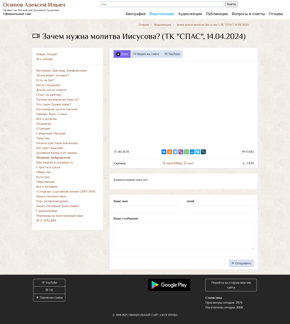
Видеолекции (161, 13)
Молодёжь (43, 124)
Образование (45, 182)
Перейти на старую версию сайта (231, 285)
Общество (43, 172)
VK (49, 290)
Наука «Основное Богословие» (57, 206)
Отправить (241, 263)
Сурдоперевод (46, 211)
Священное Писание (51, 133)
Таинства (43, 138)
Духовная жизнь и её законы (56, 153)
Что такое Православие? (53, 104)
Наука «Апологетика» (51, 196)
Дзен (122, 54)
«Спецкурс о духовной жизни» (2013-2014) (65, 191)
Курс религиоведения (52, 201)
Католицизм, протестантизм (57, 109)
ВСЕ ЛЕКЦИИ (46, 220)
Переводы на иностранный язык (59, 216)
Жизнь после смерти (51, 90)
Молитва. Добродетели (53, 157)
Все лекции (44, 59)
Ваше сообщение (126, 218)
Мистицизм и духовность (54, 162)
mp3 (188, 163)
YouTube (172, 54)
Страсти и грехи (48, 167)
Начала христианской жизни (57, 143)
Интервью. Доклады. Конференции (61, 70)
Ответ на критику (49, 95)
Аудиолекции (190, 13)
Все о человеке (47, 187)
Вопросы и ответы (248, 13)
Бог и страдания (48, 85)
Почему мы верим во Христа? (57, 99)
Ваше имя (121, 201)
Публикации (217, 13)
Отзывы (276, 13)
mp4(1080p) (172, 163)
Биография (135, 13)
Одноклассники (49, 297)
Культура (43, 177)
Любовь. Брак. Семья (51, 114)
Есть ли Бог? (45, 80)
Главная (144, 24)
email (190, 201)
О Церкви (43, 128)
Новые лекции (46, 54)
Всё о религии (46, 119)
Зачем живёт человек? (52, 75)
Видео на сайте (146, 54)
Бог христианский (49, 148)
